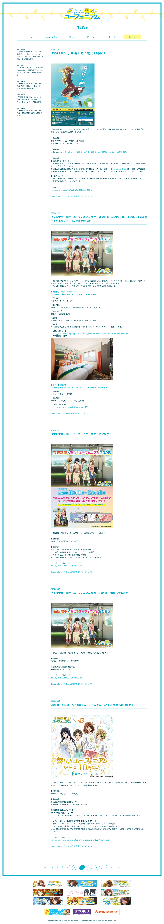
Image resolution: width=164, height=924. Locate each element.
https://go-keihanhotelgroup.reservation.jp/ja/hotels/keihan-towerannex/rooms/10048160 (89, 333)
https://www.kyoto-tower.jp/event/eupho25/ (69, 407)
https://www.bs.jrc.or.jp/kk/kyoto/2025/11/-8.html (71, 190)
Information (52, 37)
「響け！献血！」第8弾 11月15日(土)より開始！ (78, 53)
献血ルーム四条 (83, 152)
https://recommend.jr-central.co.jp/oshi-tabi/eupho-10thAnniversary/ (80, 840)
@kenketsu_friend (119, 169)
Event (112, 37)
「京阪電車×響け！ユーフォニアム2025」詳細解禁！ (81, 434)
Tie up (132, 37)
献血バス (71, 152)
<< (45, 867)
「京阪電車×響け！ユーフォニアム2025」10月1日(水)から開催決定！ (90, 593)
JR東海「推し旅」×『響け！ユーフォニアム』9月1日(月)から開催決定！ (92, 705)
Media (72, 37)
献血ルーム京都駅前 (99, 152)
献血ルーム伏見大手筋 (117, 152)
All (31, 37)
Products (92, 37)
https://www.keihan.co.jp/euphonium (66, 565)
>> (119, 867)
